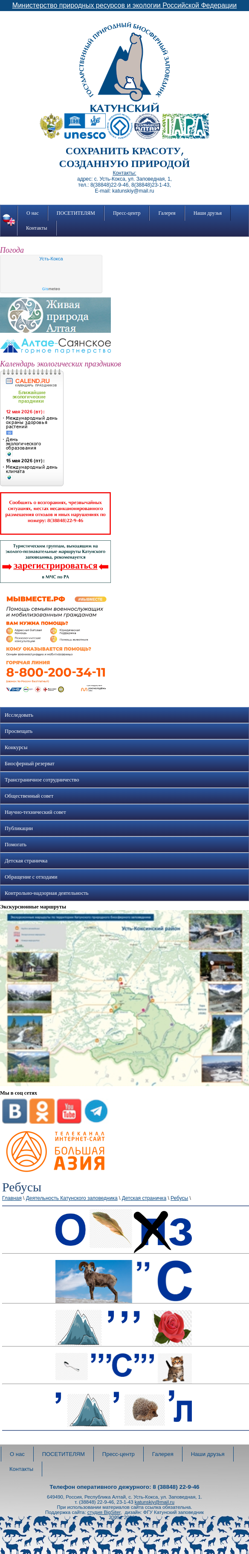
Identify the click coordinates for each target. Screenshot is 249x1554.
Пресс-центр (127, 213)
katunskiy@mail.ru (154, 1502)
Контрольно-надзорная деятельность (47, 893)
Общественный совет (29, 796)
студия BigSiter (104, 1512)
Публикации (19, 828)
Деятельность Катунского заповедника (72, 1198)
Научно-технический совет (35, 812)
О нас (32, 213)
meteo (51, 289)
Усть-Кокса (51, 258)
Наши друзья (208, 213)
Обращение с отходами (31, 877)
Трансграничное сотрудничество (42, 779)
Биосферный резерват (30, 763)
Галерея (166, 213)
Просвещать (18, 731)
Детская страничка (26, 860)
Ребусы (179, 1198)
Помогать (15, 844)
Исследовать (19, 715)
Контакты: (124, 173)
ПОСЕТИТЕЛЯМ (76, 213)
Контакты (36, 228)
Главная (12, 1198)
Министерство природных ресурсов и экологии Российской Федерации (124, 5)
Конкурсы (16, 747)
